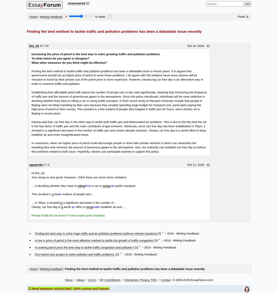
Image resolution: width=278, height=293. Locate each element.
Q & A (92, 280)
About (80, 280)
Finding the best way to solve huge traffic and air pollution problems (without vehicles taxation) (96, 233)
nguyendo (36, 164)
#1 (208, 45)
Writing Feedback (51, 16)
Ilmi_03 (34, 45)
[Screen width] (81, 16)
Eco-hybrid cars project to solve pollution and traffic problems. (75, 254)
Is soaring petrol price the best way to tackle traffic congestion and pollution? (84, 247)
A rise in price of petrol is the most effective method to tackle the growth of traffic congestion (94, 240)
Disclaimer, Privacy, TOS (141, 280)
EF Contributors (110, 280)
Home (33, 16)
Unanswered (76, 3)
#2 (208, 164)
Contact (166, 280)
